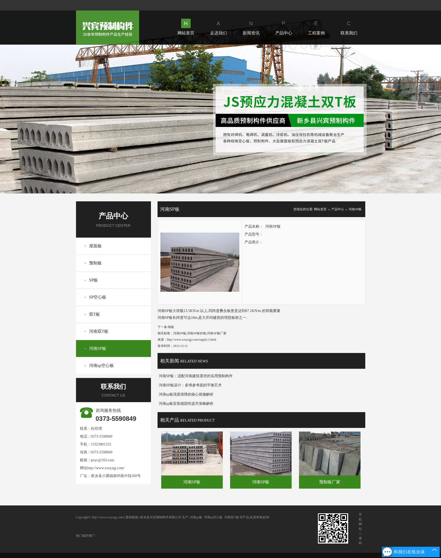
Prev (41, 119)
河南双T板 (99, 331)
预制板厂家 (329, 482)
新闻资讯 (251, 27)
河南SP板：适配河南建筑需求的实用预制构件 (196, 376)
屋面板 (95, 246)
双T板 (94, 314)
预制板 (95, 263)
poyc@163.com (102, 460)
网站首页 (186, 27)
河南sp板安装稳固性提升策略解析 (186, 404)
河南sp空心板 (101, 365)
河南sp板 (196, 517)
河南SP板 (98, 348)
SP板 (93, 280)
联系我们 (349, 27)
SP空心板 (98, 297)
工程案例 (316, 27)
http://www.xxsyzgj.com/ (105, 468)
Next (399, 119)
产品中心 (283, 27)
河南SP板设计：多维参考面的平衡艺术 (190, 385)
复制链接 (131, 517)
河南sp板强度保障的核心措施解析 (186, 394)
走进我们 (218, 27)
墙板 (171, 327)
